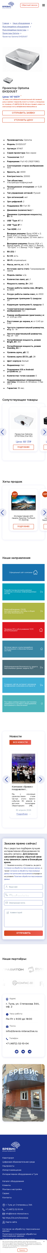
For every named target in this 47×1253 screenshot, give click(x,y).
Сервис (5, 1193)
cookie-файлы (17, 1241)
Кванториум (8, 1158)
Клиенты (6, 1185)
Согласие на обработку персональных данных (22, 868)
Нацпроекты (8, 1166)
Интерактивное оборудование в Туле (20, 1174)
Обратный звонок (29, 5)
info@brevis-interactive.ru (27, 106)
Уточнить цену (23, 120)
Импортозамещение (11, 1170)
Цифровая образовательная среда (18, 1162)
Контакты (6, 1198)
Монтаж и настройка (12, 1189)
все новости (20, 742)
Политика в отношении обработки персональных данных (19, 1235)
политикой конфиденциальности (15, 1246)
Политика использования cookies (18, 1239)
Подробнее (23, 447)
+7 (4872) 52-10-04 (19, 104)
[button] (2, 432)
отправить (23, 933)
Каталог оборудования (13, 1181)
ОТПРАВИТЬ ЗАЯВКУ (23, 113)
